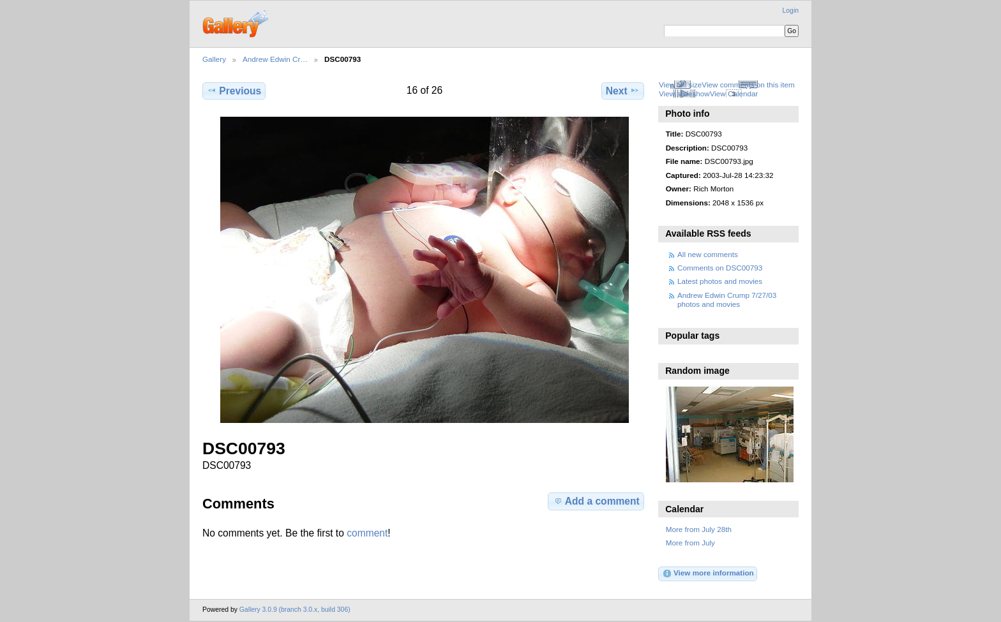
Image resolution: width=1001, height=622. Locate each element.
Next (623, 90)
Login (791, 10)
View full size (680, 84)
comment (367, 533)
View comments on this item (748, 84)
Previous (234, 90)
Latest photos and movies (719, 281)
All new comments (707, 254)
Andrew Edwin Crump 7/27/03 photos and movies (726, 299)
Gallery (214, 59)
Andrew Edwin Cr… (275, 59)
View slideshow (684, 93)
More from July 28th (699, 529)
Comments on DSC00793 (719, 267)
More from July (690, 542)
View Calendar (734, 93)
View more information (708, 573)
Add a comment (596, 501)
